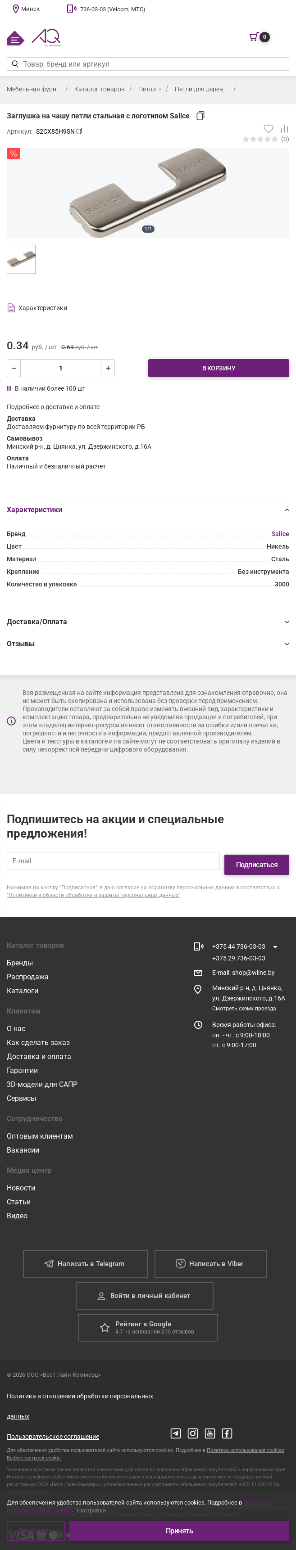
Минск (30, 8)
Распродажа (28, 969)
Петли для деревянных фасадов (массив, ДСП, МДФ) (202, 89)
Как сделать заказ (38, 1035)
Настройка (91, 1510)
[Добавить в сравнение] (281, 128)
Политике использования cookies (245, 1443)
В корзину (219, 368)
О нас (16, 1021)
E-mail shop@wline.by (243, 965)
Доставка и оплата (39, 1049)
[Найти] (15, 64)
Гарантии (22, 1063)
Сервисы (21, 1090)
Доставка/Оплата (148, 621)
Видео (17, 1208)
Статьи (19, 1194)
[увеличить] (107, 368)
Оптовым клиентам (40, 1128)
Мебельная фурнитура (34, 89)
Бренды (20, 955)
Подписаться (257, 857)
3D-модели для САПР (42, 1076)
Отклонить (35, 1531)
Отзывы (148, 644)
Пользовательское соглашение (53, 1429)
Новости (21, 1180)
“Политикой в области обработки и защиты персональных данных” (93, 887)
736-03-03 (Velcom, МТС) (113, 9)
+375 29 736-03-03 (238, 950)
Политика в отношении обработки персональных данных (80, 1398)
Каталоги (22, 983)
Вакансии (23, 1142)
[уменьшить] (14, 368)
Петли (147, 89)
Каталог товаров (99, 89)
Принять (179, 1531)
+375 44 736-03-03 (238, 938)
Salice (280, 533)
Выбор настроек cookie (34, 1450)
